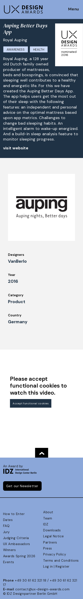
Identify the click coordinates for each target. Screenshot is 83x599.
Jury (6, 532)
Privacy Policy (54, 554)
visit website (16, 148)
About (48, 512)
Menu (73, 9)
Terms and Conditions (61, 560)
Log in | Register (56, 566)
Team (47, 518)
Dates (8, 520)
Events (8, 562)
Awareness (16, 49)
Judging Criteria (16, 538)
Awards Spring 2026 (19, 556)
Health (38, 49)
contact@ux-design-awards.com (42, 589)
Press (47, 548)
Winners (9, 550)
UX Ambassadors (16, 544)
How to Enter (14, 514)
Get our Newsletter (22, 486)
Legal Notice (53, 536)
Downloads (52, 530)
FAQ (6, 526)
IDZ (45, 524)
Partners (50, 542)
